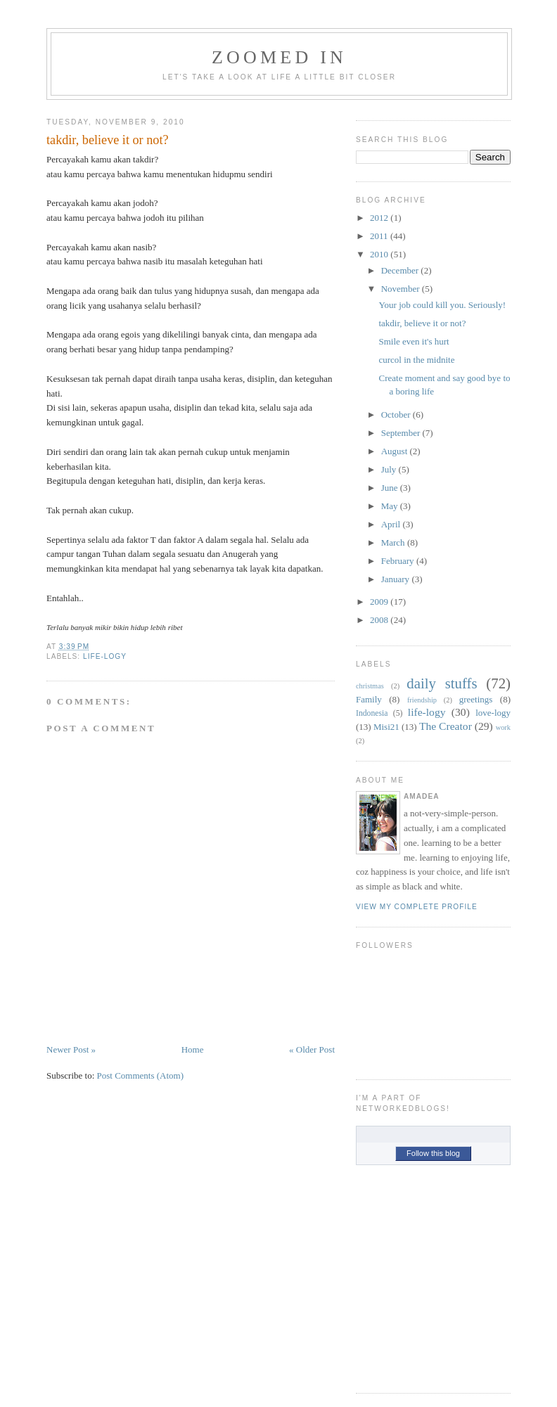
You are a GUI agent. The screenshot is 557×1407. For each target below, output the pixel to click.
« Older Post (312, 1049)
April (390, 524)
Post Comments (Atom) (140, 1075)
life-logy (105, 656)
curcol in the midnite (416, 359)
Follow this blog (433, 1153)
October (396, 414)
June (389, 487)
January (395, 579)
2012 (379, 217)
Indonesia (372, 713)
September (401, 433)
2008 (379, 620)
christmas (370, 686)
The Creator (445, 726)
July (389, 469)
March (393, 542)
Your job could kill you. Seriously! (442, 305)
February (397, 560)
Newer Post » (71, 1049)
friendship (422, 700)
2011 (379, 236)
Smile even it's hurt (413, 341)
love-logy (493, 712)
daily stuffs (441, 683)
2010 (379, 254)
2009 (379, 601)
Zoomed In (279, 57)
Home (192, 1049)
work (503, 727)
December (399, 270)
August (394, 451)
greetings (476, 699)
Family (369, 699)
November (400, 288)
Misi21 (386, 726)
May (389, 506)
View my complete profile (417, 907)
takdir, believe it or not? (107, 140)
